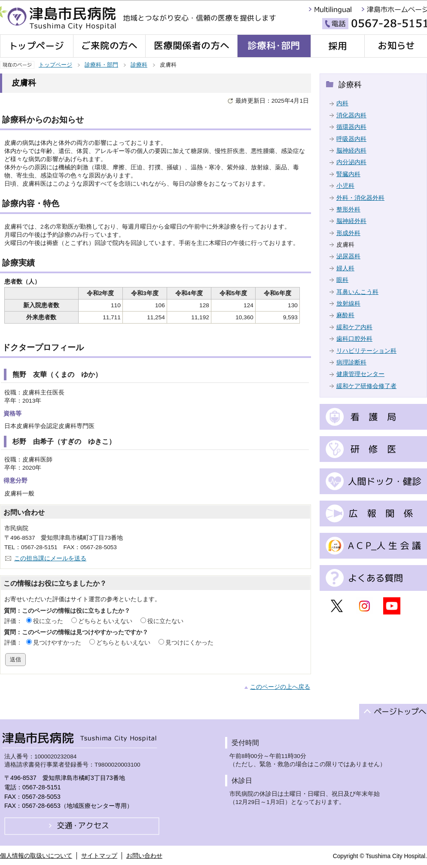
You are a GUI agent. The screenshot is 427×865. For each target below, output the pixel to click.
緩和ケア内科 (354, 327)
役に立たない (165, 620)
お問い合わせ (144, 855)
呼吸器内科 (351, 139)
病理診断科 (351, 362)
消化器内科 (351, 115)
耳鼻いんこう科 (357, 292)
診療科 (139, 64)
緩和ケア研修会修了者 (366, 386)
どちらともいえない (105, 620)
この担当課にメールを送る (50, 558)
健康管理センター (360, 374)
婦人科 (345, 268)
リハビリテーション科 (366, 351)
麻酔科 (345, 315)
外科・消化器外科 (360, 198)
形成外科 (348, 233)
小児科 (345, 186)
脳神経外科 (351, 221)
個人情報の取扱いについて (36, 855)
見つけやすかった (57, 642)
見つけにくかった (189, 642)
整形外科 (348, 209)
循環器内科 (351, 127)
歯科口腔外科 (354, 339)
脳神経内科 (351, 150)
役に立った (48, 620)
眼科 (342, 280)
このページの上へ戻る (280, 687)
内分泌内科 (351, 162)
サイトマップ (99, 855)
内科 (342, 103)
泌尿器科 (348, 256)
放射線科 (348, 303)
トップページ (55, 64)
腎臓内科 (348, 174)
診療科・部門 (101, 64)
